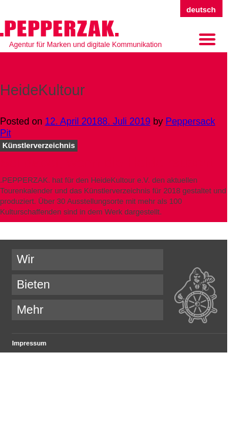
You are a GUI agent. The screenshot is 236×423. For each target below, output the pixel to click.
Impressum (29, 343)
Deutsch (201, 9)
